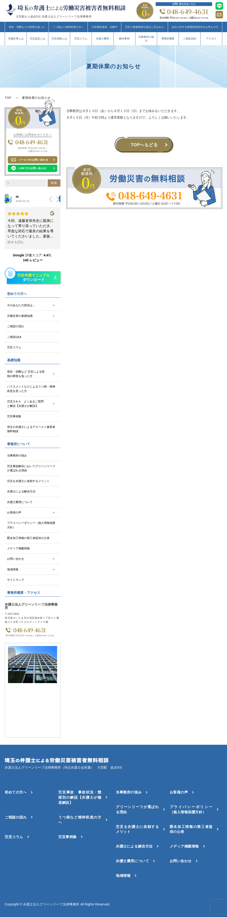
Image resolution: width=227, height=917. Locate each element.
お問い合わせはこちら (184, 4)
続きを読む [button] (17, 242)
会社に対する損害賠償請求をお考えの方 (195, 27)
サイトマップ (15, 579)
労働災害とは (16, 38)
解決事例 (124, 38)
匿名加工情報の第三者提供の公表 (28, 537)
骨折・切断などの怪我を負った (27, 27)
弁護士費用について (20, 502)
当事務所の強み (146, 38)
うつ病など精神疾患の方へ (68, 27)
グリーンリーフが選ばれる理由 (137, 809)
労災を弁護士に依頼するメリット (28, 480)
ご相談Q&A (189, 38)
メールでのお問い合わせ (33, 159)
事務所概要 (167, 38)
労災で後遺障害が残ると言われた (144, 27)
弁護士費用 (102, 38)
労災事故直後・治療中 (105, 27)
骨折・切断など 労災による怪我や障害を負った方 (26, 374)
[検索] (8, 183)
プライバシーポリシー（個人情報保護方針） (31, 525)
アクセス (211, 38)
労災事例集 (14, 416)
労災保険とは (59, 38)
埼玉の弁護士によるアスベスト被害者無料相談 (31, 429)
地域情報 (12, 569)
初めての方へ (16, 792)
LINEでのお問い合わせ (32, 168)
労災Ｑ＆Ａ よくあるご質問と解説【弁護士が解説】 (25, 403)
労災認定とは (37, 38)
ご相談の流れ (15, 326)
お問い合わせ (15, 558)
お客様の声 (14, 512)
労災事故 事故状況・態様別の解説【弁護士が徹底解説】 (79, 797)
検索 (54, 183)
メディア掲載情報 (18, 548)
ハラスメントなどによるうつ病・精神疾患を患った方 (31, 388)
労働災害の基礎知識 (20, 315)
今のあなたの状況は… (21, 305)
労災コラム (80, 38)
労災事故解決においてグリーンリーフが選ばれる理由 (31, 468)
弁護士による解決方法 (21, 491)
